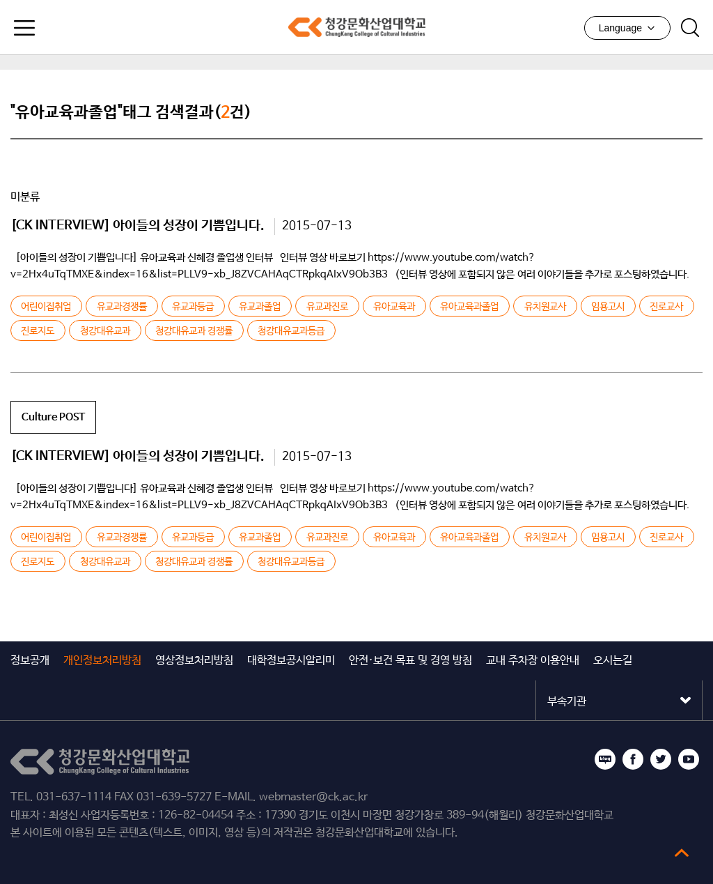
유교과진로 (327, 306)
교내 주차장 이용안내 (532, 660)
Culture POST (53, 417)
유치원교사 (545, 306)
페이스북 (632, 759)
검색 (690, 27)
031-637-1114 (73, 797)
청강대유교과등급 (291, 331)
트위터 (660, 759)
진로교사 (666, 306)
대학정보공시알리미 (291, 660)
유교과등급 (193, 306)
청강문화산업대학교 (356, 27)
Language (627, 27)
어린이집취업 (46, 306)
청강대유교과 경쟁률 (194, 331)
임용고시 (608, 306)
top (681, 852)
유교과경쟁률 (122, 306)
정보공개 (29, 660)
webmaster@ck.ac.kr (313, 797)
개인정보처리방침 (102, 660)
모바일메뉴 (24, 27)
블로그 (605, 759)
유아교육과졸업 (469, 306)
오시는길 (612, 660)
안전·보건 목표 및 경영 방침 (410, 660)
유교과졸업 (260, 306)
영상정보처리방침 (194, 660)
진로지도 (37, 331)
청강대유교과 (105, 331)
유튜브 (688, 759)
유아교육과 (394, 306)
